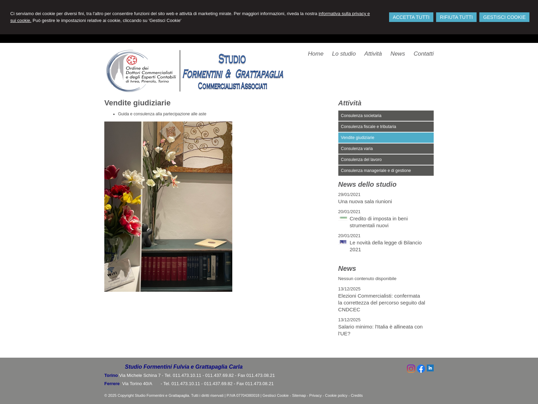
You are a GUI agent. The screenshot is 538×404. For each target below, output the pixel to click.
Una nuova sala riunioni (365, 201)
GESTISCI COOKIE (504, 17)
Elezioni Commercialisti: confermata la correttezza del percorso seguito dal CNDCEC (381, 302)
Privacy (315, 395)
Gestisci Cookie (275, 395)
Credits (357, 395)
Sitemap (299, 395)
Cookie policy (336, 395)
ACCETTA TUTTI (411, 17)
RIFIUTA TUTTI (456, 17)
